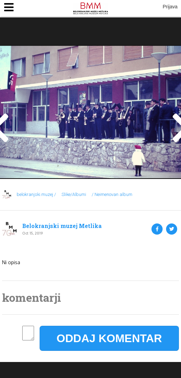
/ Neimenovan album (112, 194)
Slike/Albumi (73, 194)
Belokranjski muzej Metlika (62, 226)
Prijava (170, 6)
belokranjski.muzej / (36, 194)
